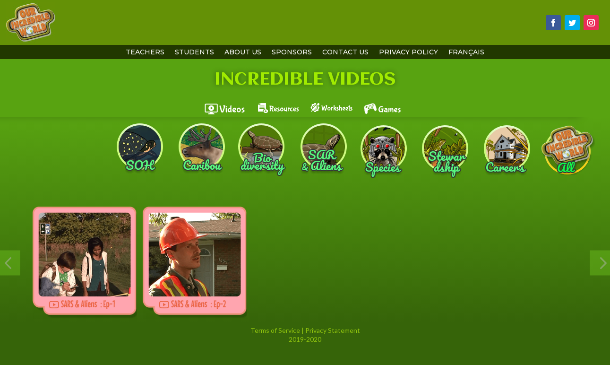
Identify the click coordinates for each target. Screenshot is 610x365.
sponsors (292, 52)
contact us (345, 52)
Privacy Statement (332, 330)
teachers (145, 52)
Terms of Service (275, 330)
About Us (242, 52)
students (194, 52)
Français (466, 52)
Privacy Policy (408, 52)
